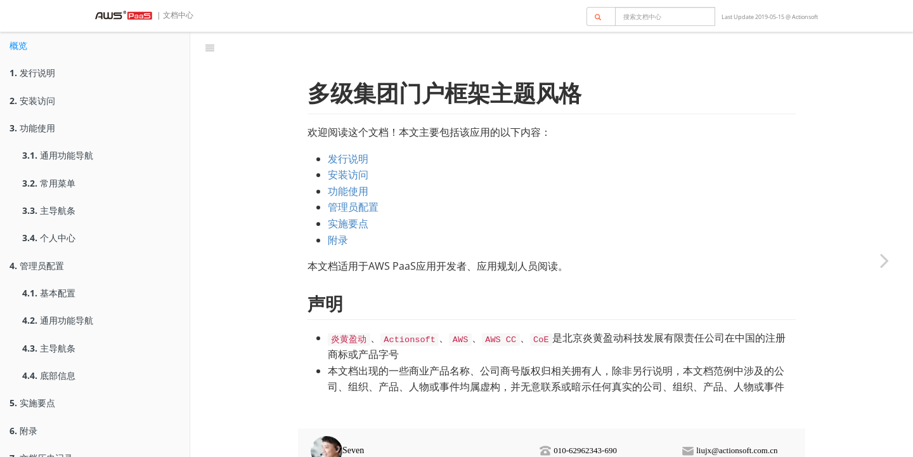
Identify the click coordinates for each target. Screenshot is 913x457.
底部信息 (48, 375)
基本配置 (48, 293)
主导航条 (48, 210)
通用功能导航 (57, 155)
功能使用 (32, 128)
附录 (23, 431)
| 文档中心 (174, 15)
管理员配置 (37, 266)
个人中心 (48, 238)
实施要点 (32, 403)
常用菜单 (48, 183)
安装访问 (32, 101)
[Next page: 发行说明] (884, 260)
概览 (18, 45)
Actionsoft (805, 17)
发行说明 (32, 73)
